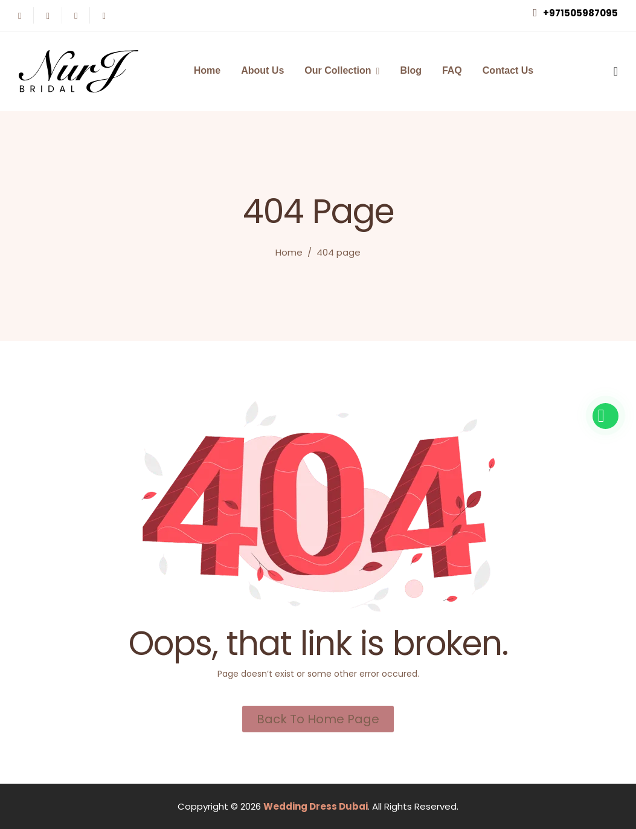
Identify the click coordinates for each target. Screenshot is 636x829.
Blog (411, 70)
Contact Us (508, 70)
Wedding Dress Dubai (315, 806)
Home (207, 70)
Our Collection (337, 70)
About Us (262, 70)
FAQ (452, 70)
